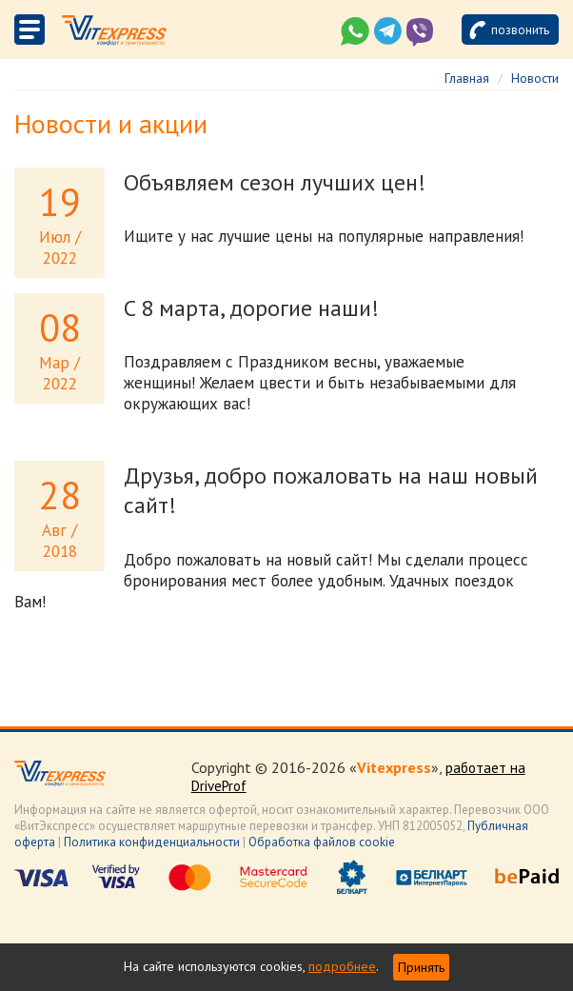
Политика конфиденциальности (152, 842)
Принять (421, 967)
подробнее (342, 966)
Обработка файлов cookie (321, 842)
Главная (467, 78)
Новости (535, 78)
